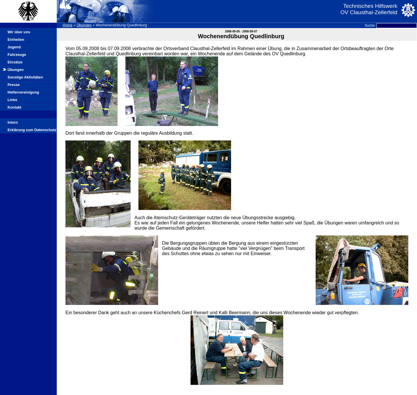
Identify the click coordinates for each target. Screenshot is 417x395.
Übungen (84, 25)
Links (12, 100)
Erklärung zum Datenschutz (32, 130)
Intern (13, 122)
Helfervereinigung (23, 92)
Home (67, 25)
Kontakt (14, 107)
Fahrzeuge (17, 54)
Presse (14, 85)
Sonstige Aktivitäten (25, 77)
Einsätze (15, 62)
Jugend (14, 47)
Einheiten (16, 39)
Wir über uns (19, 32)
